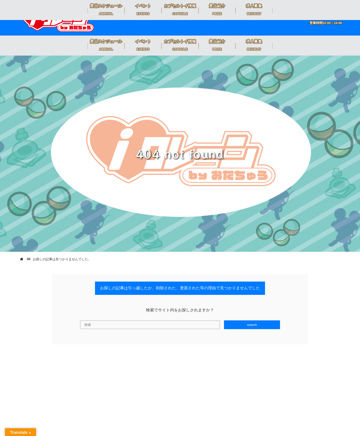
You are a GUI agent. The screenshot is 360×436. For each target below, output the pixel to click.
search (252, 325)
